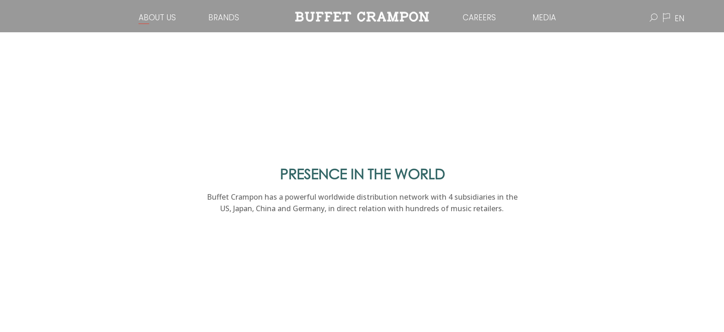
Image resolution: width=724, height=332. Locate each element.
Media (544, 17)
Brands (223, 17)
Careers (479, 17)
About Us (157, 17)
